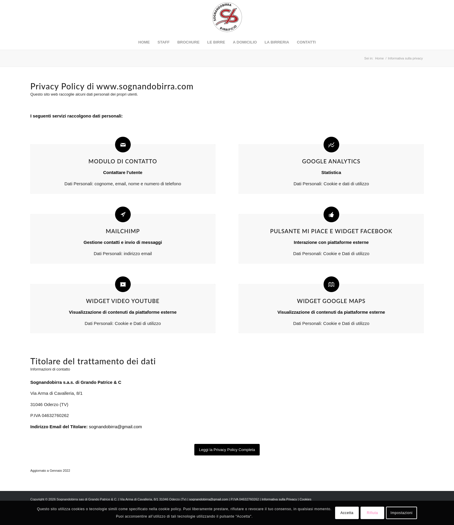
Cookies (305, 499)
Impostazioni (401, 513)
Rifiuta (372, 513)
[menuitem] (144, 42)
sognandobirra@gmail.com (115, 426)
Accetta (346, 513)
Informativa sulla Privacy (279, 499)
